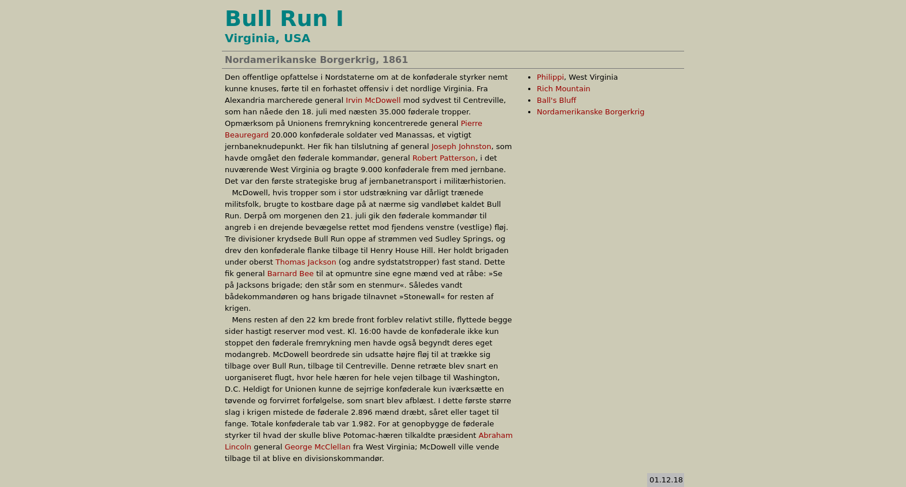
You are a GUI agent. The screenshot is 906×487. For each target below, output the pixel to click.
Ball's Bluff (556, 100)
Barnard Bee (290, 273)
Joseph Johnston (462, 146)
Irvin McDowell (373, 100)
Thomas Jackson (306, 262)
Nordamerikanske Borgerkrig (590, 111)
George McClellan (318, 447)
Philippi (550, 77)
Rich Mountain (564, 88)
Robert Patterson (444, 158)
